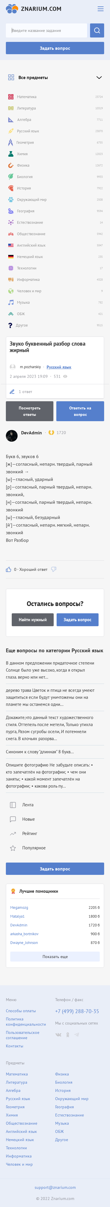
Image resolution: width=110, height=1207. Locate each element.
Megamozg (19, 907)
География (64, 1106)
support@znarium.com (55, 1187)
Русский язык (59, 367)
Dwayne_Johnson (24, 942)
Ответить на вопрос (80, 411)
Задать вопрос (55, 48)
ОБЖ (59, 1131)
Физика (62, 1074)
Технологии (16, 1147)
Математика (17, 1074)
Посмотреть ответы (29, 411)
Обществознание (21, 1123)
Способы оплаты (21, 1010)
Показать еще (55, 956)
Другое (61, 1139)
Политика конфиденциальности (26, 1021)
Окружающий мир (72, 1098)
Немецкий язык (20, 1139)
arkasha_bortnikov (24, 933)
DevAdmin (18, 925)
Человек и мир (19, 1164)
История (63, 1090)
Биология (63, 1082)
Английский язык (21, 1131)
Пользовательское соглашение (22, 1035)
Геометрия (15, 1106)
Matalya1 (17, 916)
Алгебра (13, 1090)
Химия (12, 1115)
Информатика (19, 1156)
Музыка (62, 1123)
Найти (97, 30)
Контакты (14, 1046)
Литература (16, 1082)
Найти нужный (33, 619)
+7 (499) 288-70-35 (77, 1011)
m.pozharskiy (30, 366)
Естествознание (69, 1115)
